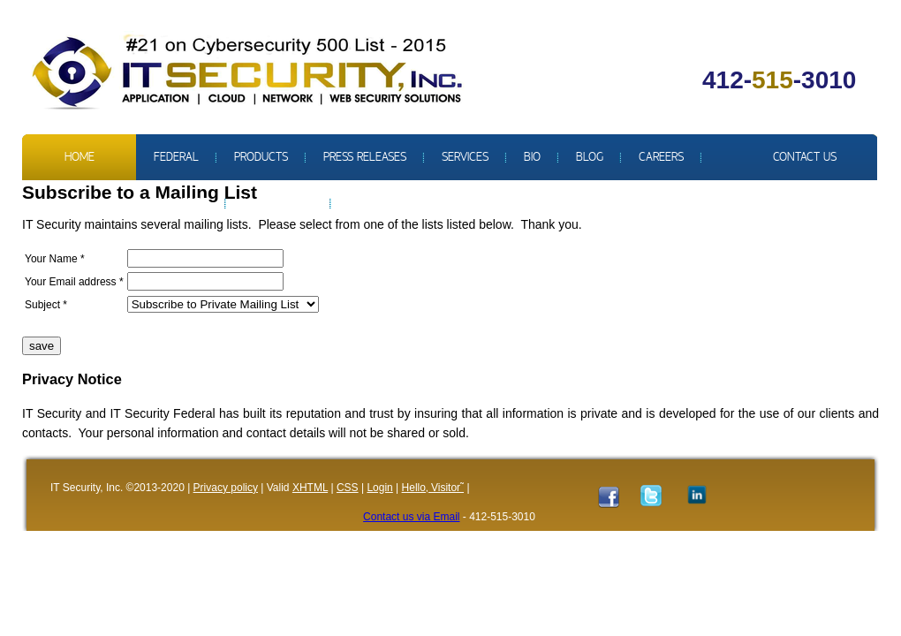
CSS (348, 487)
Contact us (805, 157)
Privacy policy (225, 487)
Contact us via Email (411, 517)
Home (79, 157)
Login (379, 487)
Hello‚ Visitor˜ (433, 487)
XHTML (310, 487)
